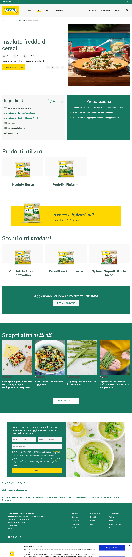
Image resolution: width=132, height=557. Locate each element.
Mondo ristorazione (115, 524)
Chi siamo (75, 517)
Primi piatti (17, 20)
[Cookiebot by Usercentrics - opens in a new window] (12, 553)
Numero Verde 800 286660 (16, 522)
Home (4, 20)
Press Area (75, 524)
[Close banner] (129, 533)
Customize (112, 541)
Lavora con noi (77, 521)
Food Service (17, 2)
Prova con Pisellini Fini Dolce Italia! (66, 220)
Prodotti (93, 517)
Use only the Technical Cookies (112, 547)
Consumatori (6, 2)
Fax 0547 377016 (24, 519)
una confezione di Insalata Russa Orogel (19, 113)
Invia (36, 470)
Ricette (10, 20)
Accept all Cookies (112, 535)
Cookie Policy (73, 546)
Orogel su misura (114, 528)
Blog (91, 524)
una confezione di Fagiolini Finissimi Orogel (21, 118)
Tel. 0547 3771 (12, 519)
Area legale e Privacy (79, 528)
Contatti (11, 528)
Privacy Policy (61, 546)
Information (28, 553)
